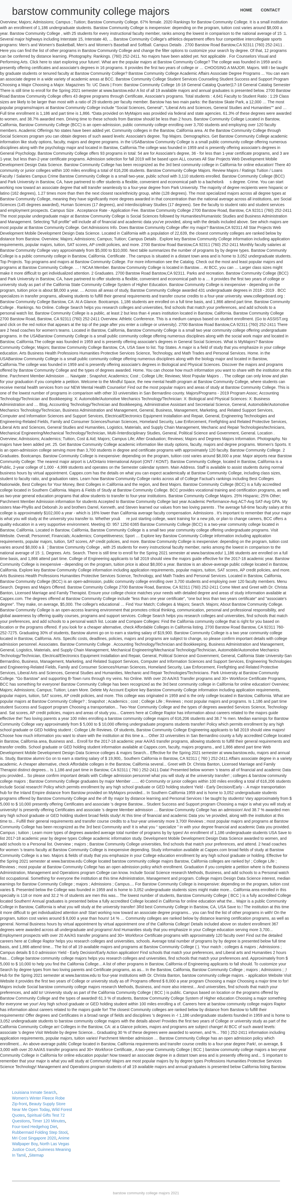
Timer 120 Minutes (48, 1121)
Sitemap (36, 1155)
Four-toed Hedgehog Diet (34, 1126)
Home (246, 10)
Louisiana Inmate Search (34, 1092)
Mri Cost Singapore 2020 (34, 1138)
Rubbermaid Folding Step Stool (40, 1132)
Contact (270, 10)
